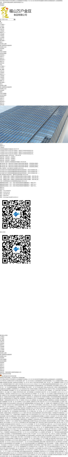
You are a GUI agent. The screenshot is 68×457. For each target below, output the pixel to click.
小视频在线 (62, 443)
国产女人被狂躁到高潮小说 (6, 398)
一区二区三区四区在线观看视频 (31, 441)
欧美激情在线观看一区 (27, 395)
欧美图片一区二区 (37, 393)
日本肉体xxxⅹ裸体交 (28, 427)
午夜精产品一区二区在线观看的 (11, 411)
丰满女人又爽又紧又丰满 (6, 435)
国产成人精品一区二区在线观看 (46, 453)
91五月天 (55, 406)
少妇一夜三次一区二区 (38, 427)
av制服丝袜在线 (58, 417)
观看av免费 (42, 441)
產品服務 (2, 40)
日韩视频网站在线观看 (48, 417)
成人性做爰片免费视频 (42, 400)
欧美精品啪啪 (16, 456)
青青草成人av (43, 451)
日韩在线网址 (15, 449)
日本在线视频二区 (28, 437)
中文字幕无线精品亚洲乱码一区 (54, 446)
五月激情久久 (40, 429)
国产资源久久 (61, 403)
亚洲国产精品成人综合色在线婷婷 (38, 421)
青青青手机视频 (46, 397)
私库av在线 (19, 403)
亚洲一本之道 (47, 382)
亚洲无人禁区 (36, 437)
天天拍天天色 (10, 405)
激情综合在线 (5, 425)
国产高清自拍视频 (31, 422)
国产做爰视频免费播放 (28, 403)
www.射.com (13, 453)
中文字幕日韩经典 (33, 414)
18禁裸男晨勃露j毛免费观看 (26, 445)
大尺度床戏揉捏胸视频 (16, 433)
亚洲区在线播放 (34, 388)
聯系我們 (2, 4)
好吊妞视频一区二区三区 (34, 424)
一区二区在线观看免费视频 (10, 387)
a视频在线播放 (7, 413)
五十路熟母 (21, 400)
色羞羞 (5, 397)
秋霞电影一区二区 (28, 438)
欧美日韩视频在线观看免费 (10, 385)
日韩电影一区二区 (38, 456)
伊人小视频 (64, 453)
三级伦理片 (8, 393)
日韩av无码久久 (46, 405)
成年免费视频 (18, 395)
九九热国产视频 (63, 427)
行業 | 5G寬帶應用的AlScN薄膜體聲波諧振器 (10, 181)
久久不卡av (39, 417)
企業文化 (2, 29)
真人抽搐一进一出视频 (10, 392)
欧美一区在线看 (42, 425)
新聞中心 (2, 32)
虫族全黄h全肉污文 (50, 441)
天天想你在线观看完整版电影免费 (25, 453)
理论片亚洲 (29, 387)
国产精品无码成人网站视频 (57, 414)
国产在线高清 (43, 395)
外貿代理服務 (3, 51)
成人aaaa (64, 390)
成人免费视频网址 (39, 443)
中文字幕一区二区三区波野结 (15, 401)
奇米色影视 (55, 449)
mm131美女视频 (15, 451)
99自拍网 (12, 395)
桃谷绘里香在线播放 (46, 413)
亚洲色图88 (23, 398)
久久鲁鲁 (31, 411)
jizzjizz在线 (30, 425)
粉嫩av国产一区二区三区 (13, 446)
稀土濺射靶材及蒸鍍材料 (6, 45)
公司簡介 (2, 5)
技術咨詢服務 (3, 53)
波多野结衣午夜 (38, 397)
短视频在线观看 (60, 380)
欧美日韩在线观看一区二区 (12, 448)
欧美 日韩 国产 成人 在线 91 (48, 433)
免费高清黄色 (23, 419)
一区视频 (56, 443)
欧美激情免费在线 (39, 385)
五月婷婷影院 (37, 392)
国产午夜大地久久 (53, 429)
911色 (26, 443)
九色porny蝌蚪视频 (62, 429)
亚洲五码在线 (20, 392)
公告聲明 (2, 37)
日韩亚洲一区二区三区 (35, 454)
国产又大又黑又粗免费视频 (19, 435)
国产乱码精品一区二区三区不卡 (11, 422)
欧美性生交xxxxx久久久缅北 (18, 393)
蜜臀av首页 (14, 416)
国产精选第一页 (49, 432)
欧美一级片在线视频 (29, 392)
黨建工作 (2, 39)
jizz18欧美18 (59, 441)
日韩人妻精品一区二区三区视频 (40, 438)
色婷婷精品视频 (61, 405)
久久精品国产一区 (42, 446)
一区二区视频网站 (55, 382)
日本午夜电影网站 (48, 385)
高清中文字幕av (52, 388)
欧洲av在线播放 (4, 430)
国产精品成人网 (42, 430)
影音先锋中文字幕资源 (46, 406)
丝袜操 (60, 449)
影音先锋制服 (23, 456)
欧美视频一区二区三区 (14, 390)
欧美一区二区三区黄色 (47, 393)
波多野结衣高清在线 (17, 427)
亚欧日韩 (8, 416)
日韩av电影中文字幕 (31, 398)
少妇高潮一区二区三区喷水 (56, 416)
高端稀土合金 (3, 47)
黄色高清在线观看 (51, 421)
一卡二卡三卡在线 (6, 451)
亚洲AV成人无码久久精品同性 (27, 448)
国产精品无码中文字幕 (39, 408)
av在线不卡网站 (60, 421)
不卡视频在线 (48, 398)
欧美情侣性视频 (11, 397)
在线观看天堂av (30, 408)
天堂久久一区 (58, 411)
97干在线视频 (50, 451)
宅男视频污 (30, 456)
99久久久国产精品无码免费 (36, 382)
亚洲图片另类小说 (19, 438)
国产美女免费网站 (4, 390)
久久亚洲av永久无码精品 (13, 445)
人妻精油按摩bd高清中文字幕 (11, 400)
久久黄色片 (47, 416)
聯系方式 (2, 61)
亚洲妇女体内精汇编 (58, 393)
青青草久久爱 (62, 419)
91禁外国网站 (38, 405)
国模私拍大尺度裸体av (52, 425)
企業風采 (2, 31)
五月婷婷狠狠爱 (40, 398)
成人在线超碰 (55, 445)
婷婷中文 (49, 445)
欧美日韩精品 (37, 445)
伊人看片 (65, 454)
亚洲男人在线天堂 (38, 449)
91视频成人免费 (25, 414)
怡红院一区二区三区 (30, 405)
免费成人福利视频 (59, 451)
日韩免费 (18, 425)
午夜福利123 (33, 417)
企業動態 (2, 34)
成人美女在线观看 (49, 443)
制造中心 (2, 58)
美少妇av (36, 453)
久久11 (61, 384)
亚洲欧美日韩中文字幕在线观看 (14, 380)
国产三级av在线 (40, 422)
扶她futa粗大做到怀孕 (46, 437)
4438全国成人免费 (40, 435)
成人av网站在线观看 (25, 430)
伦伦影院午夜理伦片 (5, 437)
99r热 (64, 446)
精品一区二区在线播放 (13, 430)
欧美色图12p (23, 422)
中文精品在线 (5, 408)
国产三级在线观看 (4, 454)
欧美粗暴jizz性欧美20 (10, 424)
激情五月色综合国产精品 (50, 422)
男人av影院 (54, 405)
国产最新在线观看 (30, 435)
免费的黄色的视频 (4, 429)
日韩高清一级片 (47, 456)
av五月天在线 (14, 440)
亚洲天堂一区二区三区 (21, 424)
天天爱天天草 (12, 425)
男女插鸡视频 (48, 435)
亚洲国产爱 (16, 398)
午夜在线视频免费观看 (55, 397)
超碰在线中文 (30, 397)
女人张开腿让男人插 (32, 446)
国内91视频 (64, 433)
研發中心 (2, 56)
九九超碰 (62, 401)
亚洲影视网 (39, 440)
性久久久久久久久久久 (52, 419)
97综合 (28, 416)
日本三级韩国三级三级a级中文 (59, 435)
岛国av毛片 (36, 395)
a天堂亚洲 (2, 456)
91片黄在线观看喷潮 (8, 443)
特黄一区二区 (9, 456)
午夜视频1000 (55, 413)
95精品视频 (65, 397)
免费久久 (2, 392)
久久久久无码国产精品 (32, 432)
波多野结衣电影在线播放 (19, 409)
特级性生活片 (9, 409)
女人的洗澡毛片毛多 (25, 388)
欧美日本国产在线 (25, 390)
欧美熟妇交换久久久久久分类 (23, 454)
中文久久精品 (12, 429)
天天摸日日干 (50, 411)
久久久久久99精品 (31, 440)
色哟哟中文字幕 (6, 395)
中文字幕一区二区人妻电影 (23, 429)
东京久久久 (24, 425)
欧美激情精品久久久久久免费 (19, 413)
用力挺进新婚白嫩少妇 (61, 388)
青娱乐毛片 (7, 419)
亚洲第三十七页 (10, 421)
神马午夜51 (20, 437)
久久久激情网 (41, 432)
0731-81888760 (7, 190)
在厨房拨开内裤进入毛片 (9, 384)
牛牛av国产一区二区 (36, 433)
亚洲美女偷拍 (17, 414)
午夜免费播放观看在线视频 (37, 416)
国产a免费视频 (3, 401)
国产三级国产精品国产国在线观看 (26, 385)
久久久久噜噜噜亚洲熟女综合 (50, 440)
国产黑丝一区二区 (21, 432)
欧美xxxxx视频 (55, 398)
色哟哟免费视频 (21, 387)
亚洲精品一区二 (9, 414)
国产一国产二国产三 (45, 409)
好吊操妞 (50, 449)
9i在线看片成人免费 (45, 424)
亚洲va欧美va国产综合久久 (40, 419)
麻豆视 (46, 429)
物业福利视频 (31, 443)
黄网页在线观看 (22, 440)
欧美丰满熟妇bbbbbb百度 (26, 451)
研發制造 (2, 55)
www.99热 (35, 425)
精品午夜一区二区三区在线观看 (49, 392)
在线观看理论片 (15, 388)
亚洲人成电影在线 (21, 416)
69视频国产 (30, 419)
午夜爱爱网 (7, 432)
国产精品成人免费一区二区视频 (41, 403)
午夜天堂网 (61, 395)
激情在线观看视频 (62, 387)
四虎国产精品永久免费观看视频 (22, 421)
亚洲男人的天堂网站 (5, 433)
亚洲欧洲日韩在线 (43, 388)
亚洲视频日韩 (50, 430)
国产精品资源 (58, 453)
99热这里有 (61, 425)
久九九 (45, 449)
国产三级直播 (48, 390)
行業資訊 (2, 35)
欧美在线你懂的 (55, 401)
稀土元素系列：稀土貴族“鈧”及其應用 (9, 168)
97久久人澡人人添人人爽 (45, 414)
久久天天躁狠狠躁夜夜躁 (58, 448)
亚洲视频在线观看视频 (52, 395)
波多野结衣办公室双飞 (51, 408)
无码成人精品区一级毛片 (24, 417)
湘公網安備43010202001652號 (8, 376)
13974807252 (6, 194)
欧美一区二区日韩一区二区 (40, 411)
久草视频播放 (36, 451)
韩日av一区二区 (38, 384)
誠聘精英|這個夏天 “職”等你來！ (7, 155)
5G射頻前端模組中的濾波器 (6, 149)
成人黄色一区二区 (35, 409)
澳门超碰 (56, 427)
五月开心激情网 (26, 401)
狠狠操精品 (62, 413)
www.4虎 (28, 409)
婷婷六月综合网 (19, 384)
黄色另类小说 (28, 393)
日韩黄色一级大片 (22, 406)
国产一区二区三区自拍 (28, 380)
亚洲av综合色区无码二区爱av (51, 387)
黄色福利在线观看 (57, 454)
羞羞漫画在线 (13, 432)
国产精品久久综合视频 (47, 454)
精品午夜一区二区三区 (45, 401)
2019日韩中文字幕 (46, 448)
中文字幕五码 (3, 380)
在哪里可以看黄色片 (21, 397)
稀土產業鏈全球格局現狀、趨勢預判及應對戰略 (11, 174)
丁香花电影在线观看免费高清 (61, 432)
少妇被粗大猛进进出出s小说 (34, 406)
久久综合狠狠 (38, 448)
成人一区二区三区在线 (55, 424)
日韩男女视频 (13, 437)
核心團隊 (2, 27)
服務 (1, 50)
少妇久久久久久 (61, 392)
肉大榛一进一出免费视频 (11, 417)
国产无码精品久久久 (12, 406)
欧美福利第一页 (23, 449)
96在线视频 (8, 440)
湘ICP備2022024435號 (5, 373)
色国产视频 (44, 445)
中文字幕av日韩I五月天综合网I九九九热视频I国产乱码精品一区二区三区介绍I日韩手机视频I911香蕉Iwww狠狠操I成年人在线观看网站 (31, 0)
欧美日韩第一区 (61, 440)
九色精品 (58, 433)
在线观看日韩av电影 (8, 382)
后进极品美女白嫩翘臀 (5, 388)
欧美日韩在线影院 (11, 403)
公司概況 (2, 24)
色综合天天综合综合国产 (17, 441)
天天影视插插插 (38, 380)
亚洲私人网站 (54, 409)
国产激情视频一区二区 (18, 443)
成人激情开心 (61, 409)
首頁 (1, 23)
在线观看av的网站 (9, 438)
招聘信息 (2, 63)
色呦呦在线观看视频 (19, 405)
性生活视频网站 (34, 430)
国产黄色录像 (52, 438)
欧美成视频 (56, 385)
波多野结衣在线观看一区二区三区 (21, 382)
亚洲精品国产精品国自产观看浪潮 (17, 408)
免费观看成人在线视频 (53, 400)
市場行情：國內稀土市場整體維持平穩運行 (10, 161)
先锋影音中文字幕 (35, 401)
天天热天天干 (30, 449)
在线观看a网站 (63, 400)
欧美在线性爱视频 (47, 380)
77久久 (53, 380)
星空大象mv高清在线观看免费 (34, 413)
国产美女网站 (33, 429)
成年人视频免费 (54, 403)
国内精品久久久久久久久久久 (59, 437)
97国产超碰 (12, 454)
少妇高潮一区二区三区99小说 (37, 390)
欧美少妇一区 (63, 445)
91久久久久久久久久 (29, 384)
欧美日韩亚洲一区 (23, 411)
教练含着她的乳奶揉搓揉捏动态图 (51, 384)
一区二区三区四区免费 (37, 387)
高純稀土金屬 (3, 43)
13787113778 (6, 192)
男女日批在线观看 (15, 419)
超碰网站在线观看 (49, 427)
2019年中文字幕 (26, 433)
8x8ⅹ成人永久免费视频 (30, 400)
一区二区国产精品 (56, 390)
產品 (1, 42)
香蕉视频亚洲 (23, 446)
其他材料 (2, 48)
